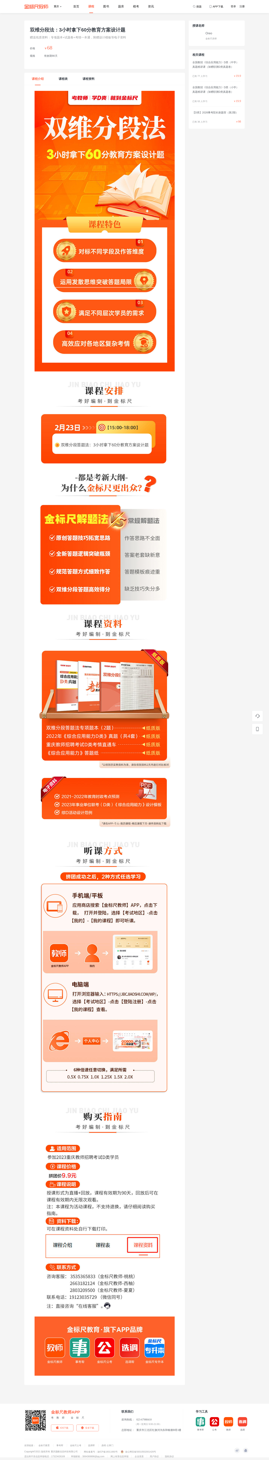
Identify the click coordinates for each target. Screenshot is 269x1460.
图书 (106, 6)
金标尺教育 (44, 1445)
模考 (136, 6)
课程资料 (89, 78)
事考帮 (60, 1445)
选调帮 (91, 1445)
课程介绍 (38, 78)
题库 (121, 6)
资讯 (151, 6)
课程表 (63, 78)
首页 (76, 6)
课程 (91, 6)
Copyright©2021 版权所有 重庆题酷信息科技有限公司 (51, 1451)
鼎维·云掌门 (107, 1445)
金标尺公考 (76, 1445)
